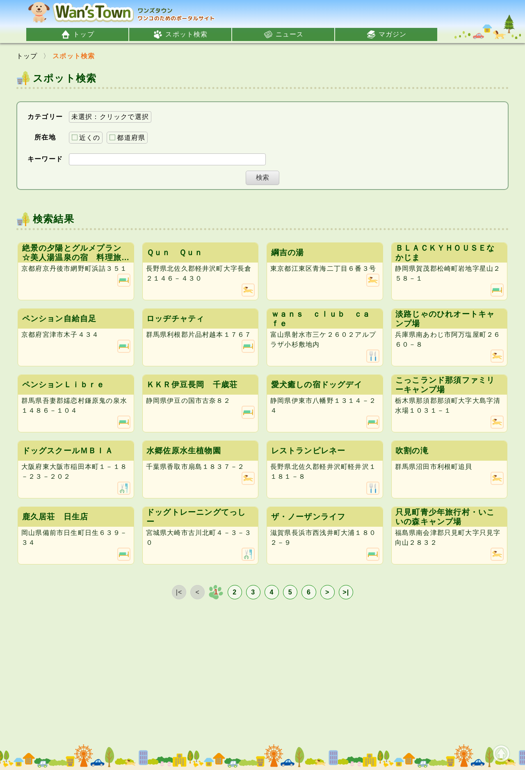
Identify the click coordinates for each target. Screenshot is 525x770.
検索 (262, 177)
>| (345, 592)
